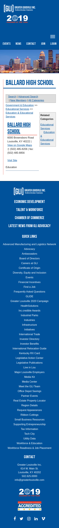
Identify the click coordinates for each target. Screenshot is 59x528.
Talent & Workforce (29, 209)
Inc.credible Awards (29, 310)
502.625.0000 (29, 476)
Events (7, 44)
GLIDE (29, 296)
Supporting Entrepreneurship (29, 424)
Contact (31, 44)
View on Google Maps (19, 145)
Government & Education (20, 105)
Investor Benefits (29, 343)
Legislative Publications (29, 362)
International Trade (29, 334)
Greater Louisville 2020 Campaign (30, 301)
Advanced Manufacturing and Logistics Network (29, 244)
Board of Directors (29, 258)
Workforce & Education (29, 443)
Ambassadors (29, 253)
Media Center (29, 381)
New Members (18, 100)
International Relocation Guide (29, 348)
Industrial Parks (29, 315)
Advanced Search (28, 96)
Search (12, 96)
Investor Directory (29, 339)
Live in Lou (29, 367)
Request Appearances (29, 410)
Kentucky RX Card (29, 353)
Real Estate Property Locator (29, 400)
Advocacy (29, 249)
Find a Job (29, 287)
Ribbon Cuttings (30, 414)
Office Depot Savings (29, 391)
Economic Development (29, 201)
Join (43, 44)
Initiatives (29, 329)
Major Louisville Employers (29, 372)
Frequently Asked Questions (29, 291)
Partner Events (29, 396)
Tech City (29, 433)
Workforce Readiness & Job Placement (29, 448)
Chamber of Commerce (29, 217)
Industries (29, 320)
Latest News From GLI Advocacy (29, 225)
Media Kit (29, 377)
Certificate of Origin (29, 268)
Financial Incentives (29, 282)
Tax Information (29, 429)
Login (53, 44)
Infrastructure (29, 324)
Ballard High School (19, 128)
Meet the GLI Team (29, 386)
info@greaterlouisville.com (29, 480)
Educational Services (17, 109)
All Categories (36, 100)
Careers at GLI (29, 263)
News (18, 44)
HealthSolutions (29, 306)
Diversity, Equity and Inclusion (29, 272)
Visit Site (12, 160)
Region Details (29, 405)
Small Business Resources (29, 419)
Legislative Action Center (29, 358)
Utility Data (29, 438)
